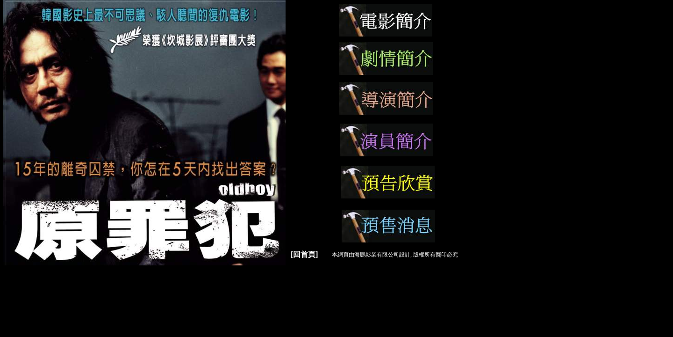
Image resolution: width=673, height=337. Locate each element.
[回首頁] (304, 254)
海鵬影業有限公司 (376, 254)
